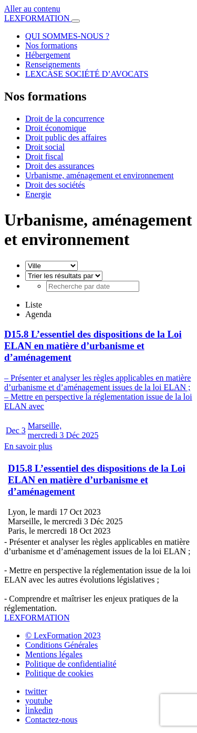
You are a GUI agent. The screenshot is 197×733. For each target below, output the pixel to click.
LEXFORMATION (37, 18)
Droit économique (55, 128)
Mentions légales (53, 654)
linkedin (39, 710)
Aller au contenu (32, 8)
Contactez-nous (51, 719)
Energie (38, 194)
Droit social (45, 146)
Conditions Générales (61, 644)
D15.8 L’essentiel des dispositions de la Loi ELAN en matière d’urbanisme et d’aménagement (96, 480)
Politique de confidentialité (70, 663)
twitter (36, 691)
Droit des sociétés (55, 184)
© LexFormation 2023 (63, 635)
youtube (39, 700)
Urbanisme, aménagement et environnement (99, 175)
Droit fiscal (44, 156)
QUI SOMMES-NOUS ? (67, 36)
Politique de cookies (59, 673)
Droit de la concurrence (65, 118)
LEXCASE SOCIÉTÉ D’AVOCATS (86, 73)
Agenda (38, 314)
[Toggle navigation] (75, 21)
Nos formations (51, 45)
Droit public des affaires (66, 137)
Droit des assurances (60, 165)
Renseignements (52, 64)
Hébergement (47, 54)
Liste (33, 304)
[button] (98, 96)
